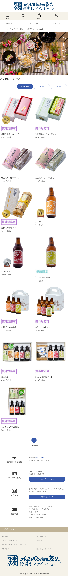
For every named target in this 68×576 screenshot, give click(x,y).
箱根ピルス (39, 222)
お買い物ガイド (41, 537)
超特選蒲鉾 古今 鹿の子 (45, 134)
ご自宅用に (30, 29)
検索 (23, 18)
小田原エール (6, 271)
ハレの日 (40, 29)
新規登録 (5, 537)
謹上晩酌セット (7, 377)
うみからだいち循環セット (12, 427)
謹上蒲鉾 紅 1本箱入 (44, 178)
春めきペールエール (43, 277)
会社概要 (5, 549)
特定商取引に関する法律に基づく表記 (15, 544)
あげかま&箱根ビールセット (46, 377)
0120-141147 (39, 458)
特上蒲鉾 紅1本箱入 (10, 178)
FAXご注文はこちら (47, 479)
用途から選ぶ (18, 29)
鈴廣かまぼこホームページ (45, 549)
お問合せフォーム (47, 497)
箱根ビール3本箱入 (9, 327)
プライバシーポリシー (9, 541)
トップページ (6, 29)
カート (57, 18)
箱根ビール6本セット (43, 327)
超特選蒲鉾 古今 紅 (10, 134)
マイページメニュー (11, 529)
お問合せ (39, 541)
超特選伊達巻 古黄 (8, 228)
